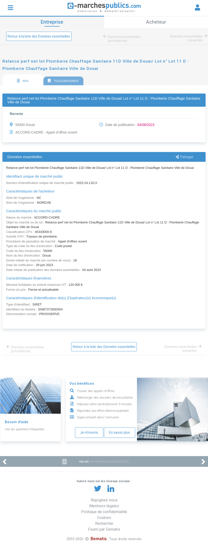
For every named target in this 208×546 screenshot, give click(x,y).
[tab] (22, 80)
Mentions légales (104, 506)
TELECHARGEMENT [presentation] (63, 81)
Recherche (104, 523)
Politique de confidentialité (104, 511)
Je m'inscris (89, 432)
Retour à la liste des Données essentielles (39, 36)
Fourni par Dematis (104, 529)
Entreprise (52, 22)
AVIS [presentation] (23, 81)
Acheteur (156, 22)
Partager (184, 157)
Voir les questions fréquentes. (25, 429)
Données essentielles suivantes (188, 38)
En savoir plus (119, 432)
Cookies (104, 517)
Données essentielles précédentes (123, 38)
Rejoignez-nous (104, 500)
